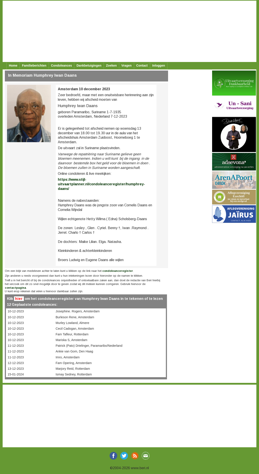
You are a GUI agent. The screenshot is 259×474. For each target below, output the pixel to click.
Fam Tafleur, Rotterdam (72, 334)
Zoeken (111, 65)
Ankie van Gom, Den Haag (74, 351)
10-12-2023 (16, 311)
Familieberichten (34, 65)
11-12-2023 (16, 345)
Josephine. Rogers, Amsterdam (78, 311)
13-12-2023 (16, 368)
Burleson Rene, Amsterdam (75, 317)
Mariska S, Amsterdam (71, 340)
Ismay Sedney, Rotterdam (74, 374)
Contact (142, 65)
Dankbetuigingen (88, 65)
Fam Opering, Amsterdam (74, 363)
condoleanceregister (117, 270)
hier (19, 299)
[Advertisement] (128, 31)
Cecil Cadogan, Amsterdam (75, 328)
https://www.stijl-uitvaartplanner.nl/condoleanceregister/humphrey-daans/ (101, 184)
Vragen (126, 65)
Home (13, 65)
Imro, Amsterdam (68, 357)
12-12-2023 (16, 363)
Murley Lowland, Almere (72, 323)
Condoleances (61, 65)
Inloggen (158, 65)
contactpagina (15, 287)
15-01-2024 (16, 374)
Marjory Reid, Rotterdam (73, 368)
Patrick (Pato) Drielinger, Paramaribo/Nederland (89, 345)
